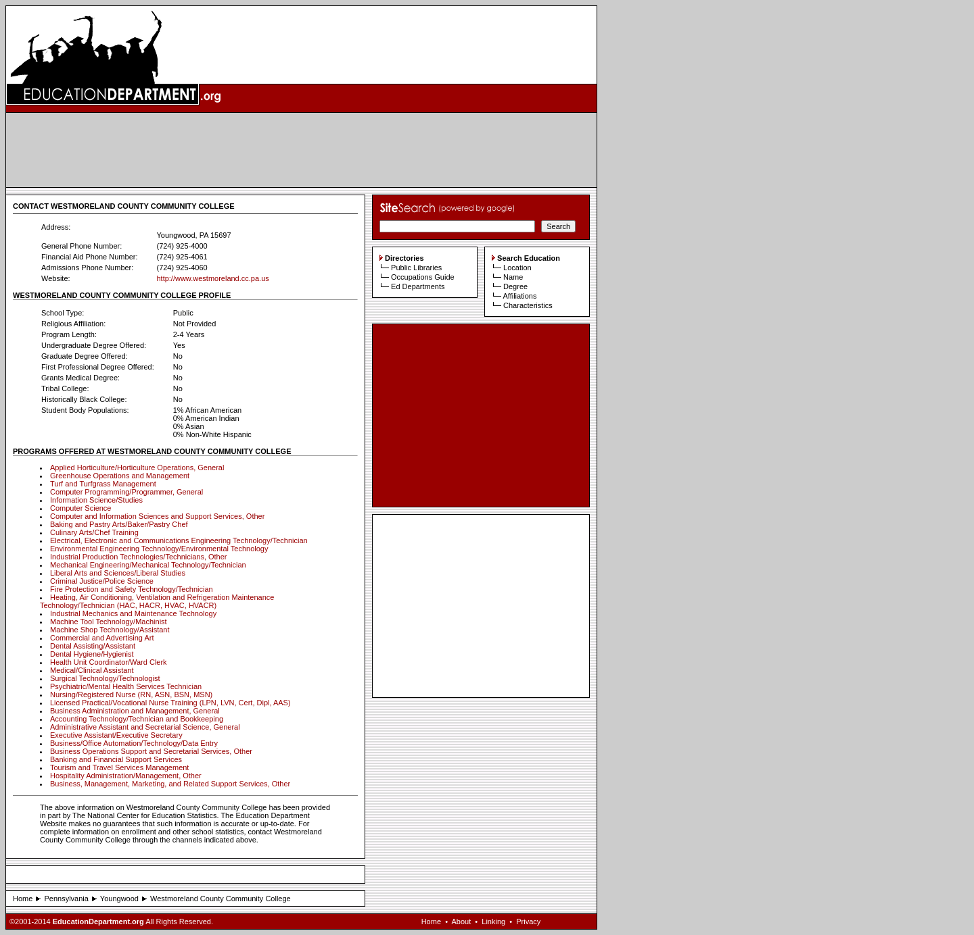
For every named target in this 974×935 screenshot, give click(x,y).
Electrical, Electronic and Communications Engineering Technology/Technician (179, 540)
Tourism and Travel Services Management (119, 767)
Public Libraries (416, 267)
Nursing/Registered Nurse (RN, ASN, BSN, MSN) (131, 694)
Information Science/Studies (96, 500)
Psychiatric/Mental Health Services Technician (126, 686)
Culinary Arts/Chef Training (94, 532)
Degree (515, 286)
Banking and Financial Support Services (116, 759)
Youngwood (119, 898)
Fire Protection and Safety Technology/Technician (131, 589)
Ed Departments (417, 286)
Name (513, 277)
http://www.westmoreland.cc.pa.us (212, 278)
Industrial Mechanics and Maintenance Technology (133, 613)
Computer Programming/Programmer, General (126, 492)
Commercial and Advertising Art (102, 638)
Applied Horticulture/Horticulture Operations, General (137, 467)
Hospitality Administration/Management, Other (126, 776)
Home (22, 898)
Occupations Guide (423, 277)
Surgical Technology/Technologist (105, 678)
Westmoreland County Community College (220, 898)
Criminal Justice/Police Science (102, 581)
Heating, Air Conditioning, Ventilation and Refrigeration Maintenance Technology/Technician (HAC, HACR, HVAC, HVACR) (157, 601)
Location (517, 267)
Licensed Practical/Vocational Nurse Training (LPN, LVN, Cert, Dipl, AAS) (170, 703)
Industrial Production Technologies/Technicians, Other (138, 557)
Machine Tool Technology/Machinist (108, 621)
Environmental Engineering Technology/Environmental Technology (159, 549)
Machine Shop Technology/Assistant (110, 630)
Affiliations (519, 296)
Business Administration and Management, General (135, 711)
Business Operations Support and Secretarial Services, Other (151, 751)
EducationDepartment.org (98, 921)
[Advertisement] (301, 150)
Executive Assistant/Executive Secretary (116, 735)
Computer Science (81, 508)
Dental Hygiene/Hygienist (92, 654)
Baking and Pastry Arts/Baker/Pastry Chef (119, 524)
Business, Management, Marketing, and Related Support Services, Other (170, 784)
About (461, 921)
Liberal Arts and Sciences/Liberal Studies (117, 573)
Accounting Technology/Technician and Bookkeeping (136, 719)
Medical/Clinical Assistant (92, 670)
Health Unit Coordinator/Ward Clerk (108, 662)
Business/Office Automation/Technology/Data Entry (134, 743)
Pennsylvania (66, 898)
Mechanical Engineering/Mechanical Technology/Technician (148, 565)
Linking (493, 921)
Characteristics (528, 305)
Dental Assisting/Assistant (92, 646)
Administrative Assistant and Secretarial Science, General (145, 727)
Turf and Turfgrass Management (103, 484)
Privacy (528, 921)
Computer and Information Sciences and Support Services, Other (157, 516)
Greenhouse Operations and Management (119, 476)
